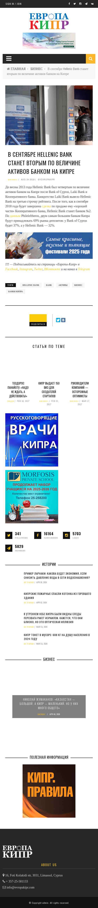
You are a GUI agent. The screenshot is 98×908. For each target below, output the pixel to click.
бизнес (78, 285)
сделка (47, 206)
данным (15, 216)
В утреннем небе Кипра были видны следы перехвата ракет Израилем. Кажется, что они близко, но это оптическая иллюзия (53, 618)
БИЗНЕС (36, 69)
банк (49, 285)
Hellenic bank (30, 285)
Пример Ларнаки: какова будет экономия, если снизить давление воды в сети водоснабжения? (57, 575)
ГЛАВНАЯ (18, 69)
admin (45, 902)
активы (63, 285)
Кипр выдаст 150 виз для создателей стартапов (49, 389)
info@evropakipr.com (21, 887)
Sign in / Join (14, 4)
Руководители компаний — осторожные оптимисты (80, 389)
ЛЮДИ (10, 401)
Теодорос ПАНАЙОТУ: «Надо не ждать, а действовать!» (18, 389)
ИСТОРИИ (29, 582)
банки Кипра (15, 291)
